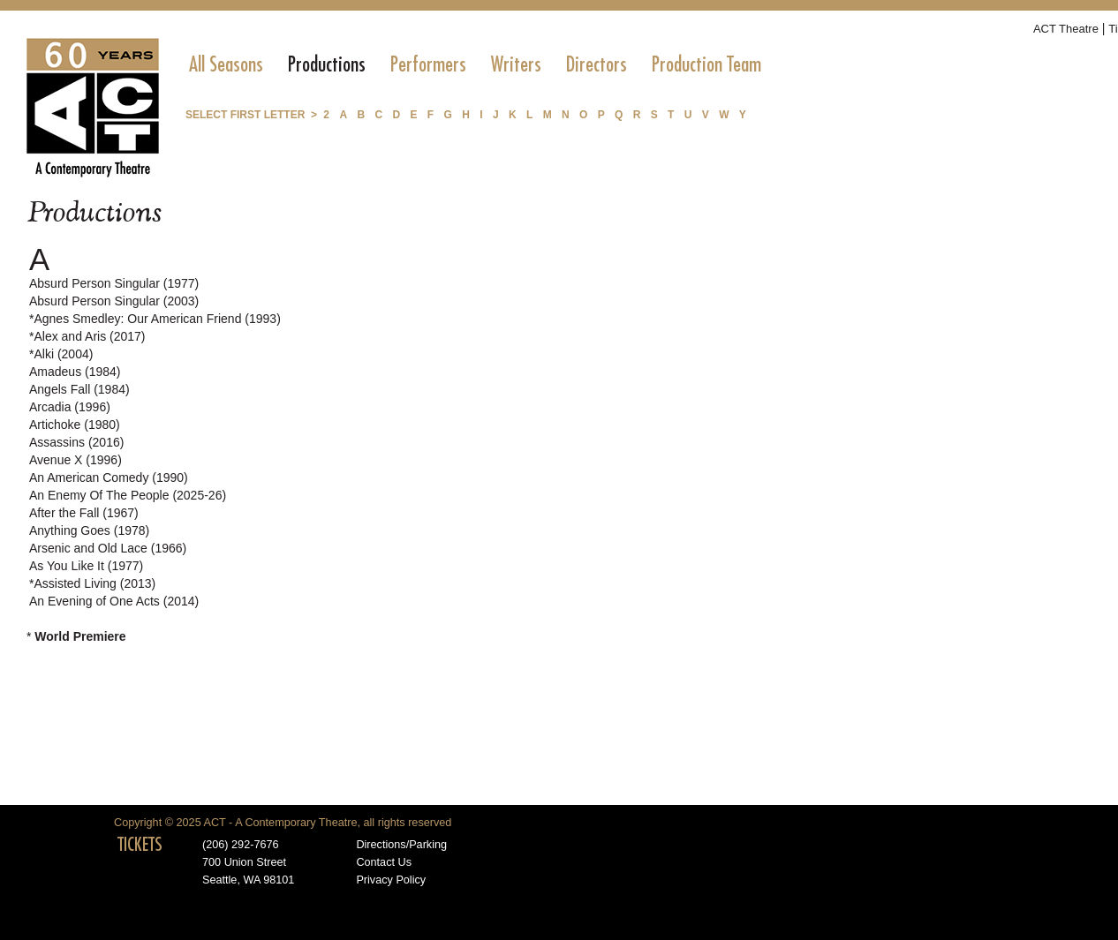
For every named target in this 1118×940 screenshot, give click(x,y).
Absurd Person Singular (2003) (114, 301)
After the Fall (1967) (84, 513)
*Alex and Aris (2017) (87, 336)
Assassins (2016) (76, 442)
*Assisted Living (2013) (92, 583)
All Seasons (226, 64)
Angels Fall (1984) (79, 389)
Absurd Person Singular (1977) (114, 283)
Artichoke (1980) (74, 424)
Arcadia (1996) (69, 407)
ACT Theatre (1066, 28)
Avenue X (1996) (75, 460)
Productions (327, 64)
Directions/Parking (401, 844)
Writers (516, 64)
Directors (596, 64)
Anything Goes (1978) (89, 530)
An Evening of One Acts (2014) (114, 601)
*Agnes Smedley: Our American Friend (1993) (155, 319)
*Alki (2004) (61, 354)
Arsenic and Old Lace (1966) (107, 548)
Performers (428, 64)
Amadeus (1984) (75, 372)
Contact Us (384, 862)
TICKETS (139, 844)
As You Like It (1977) (86, 566)
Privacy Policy (391, 880)
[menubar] (475, 64)
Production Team (706, 64)
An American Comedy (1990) (108, 477)
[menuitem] (226, 64)
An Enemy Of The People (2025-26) (127, 495)
